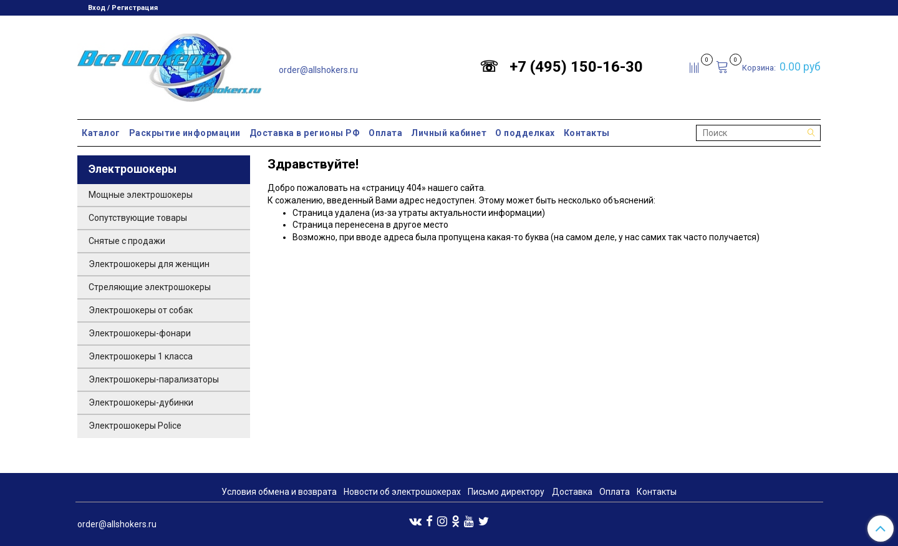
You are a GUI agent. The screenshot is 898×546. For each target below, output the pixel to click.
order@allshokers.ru (318, 70)
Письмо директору (506, 492)
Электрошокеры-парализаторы (154, 379)
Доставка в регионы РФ (304, 133)
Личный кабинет (448, 133)
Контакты (587, 133)
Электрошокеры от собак (141, 310)
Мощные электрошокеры (141, 195)
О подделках (525, 133)
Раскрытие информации (185, 133)
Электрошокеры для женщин (149, 264)
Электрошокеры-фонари (140, 333)
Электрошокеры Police (135, 426)
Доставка (572, 492)
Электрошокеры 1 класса (141, 356)
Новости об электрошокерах (402, 492)
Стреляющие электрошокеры (150, 287)
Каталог (101, 133)
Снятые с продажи (127, 241)
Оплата (385, 133)
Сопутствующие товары (138, 218)
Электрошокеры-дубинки (141, 402)
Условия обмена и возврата (279, 492)
